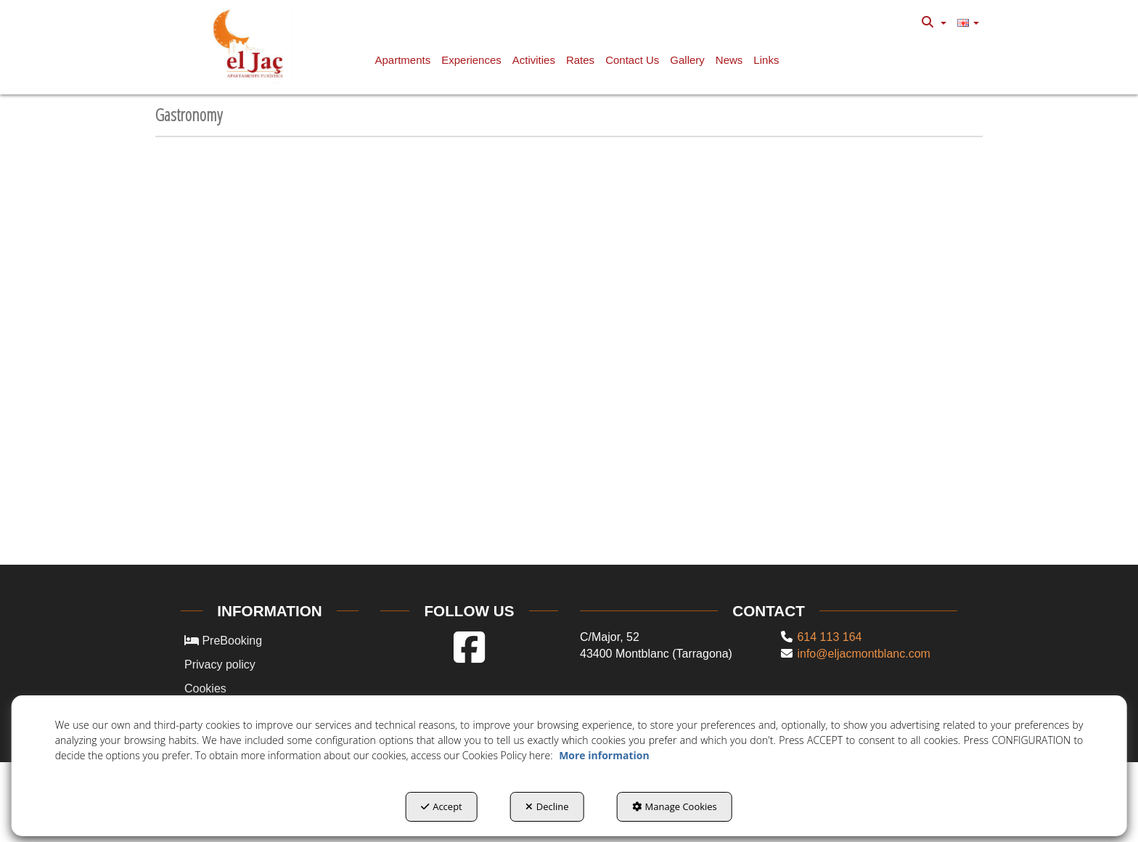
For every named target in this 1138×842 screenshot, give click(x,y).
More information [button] (604, 755)
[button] (250, 43)
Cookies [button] (205, 688)
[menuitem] (933, 22)
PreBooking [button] (223, 640)
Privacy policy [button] (219, 664)
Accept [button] (441, 806)
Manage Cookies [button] (674, 806)
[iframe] (569, 360)
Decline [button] (547, 806)
